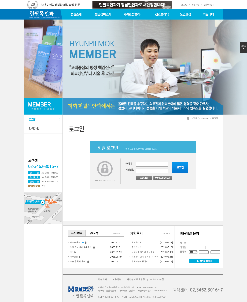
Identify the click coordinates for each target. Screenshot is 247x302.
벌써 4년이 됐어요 (140, 262)
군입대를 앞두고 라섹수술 (143, 252)
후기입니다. (137, 247)
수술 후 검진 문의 (78, 262)
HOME (192, 118)
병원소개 (102, 279)
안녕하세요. (137, 242)
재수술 (73, 252)
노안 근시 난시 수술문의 (80, 247)
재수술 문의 (75, 242)
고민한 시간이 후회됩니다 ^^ (145, 257)
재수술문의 (75, 257)
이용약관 (116, 279)
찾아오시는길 (157, 279)
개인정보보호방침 (136, 279)
